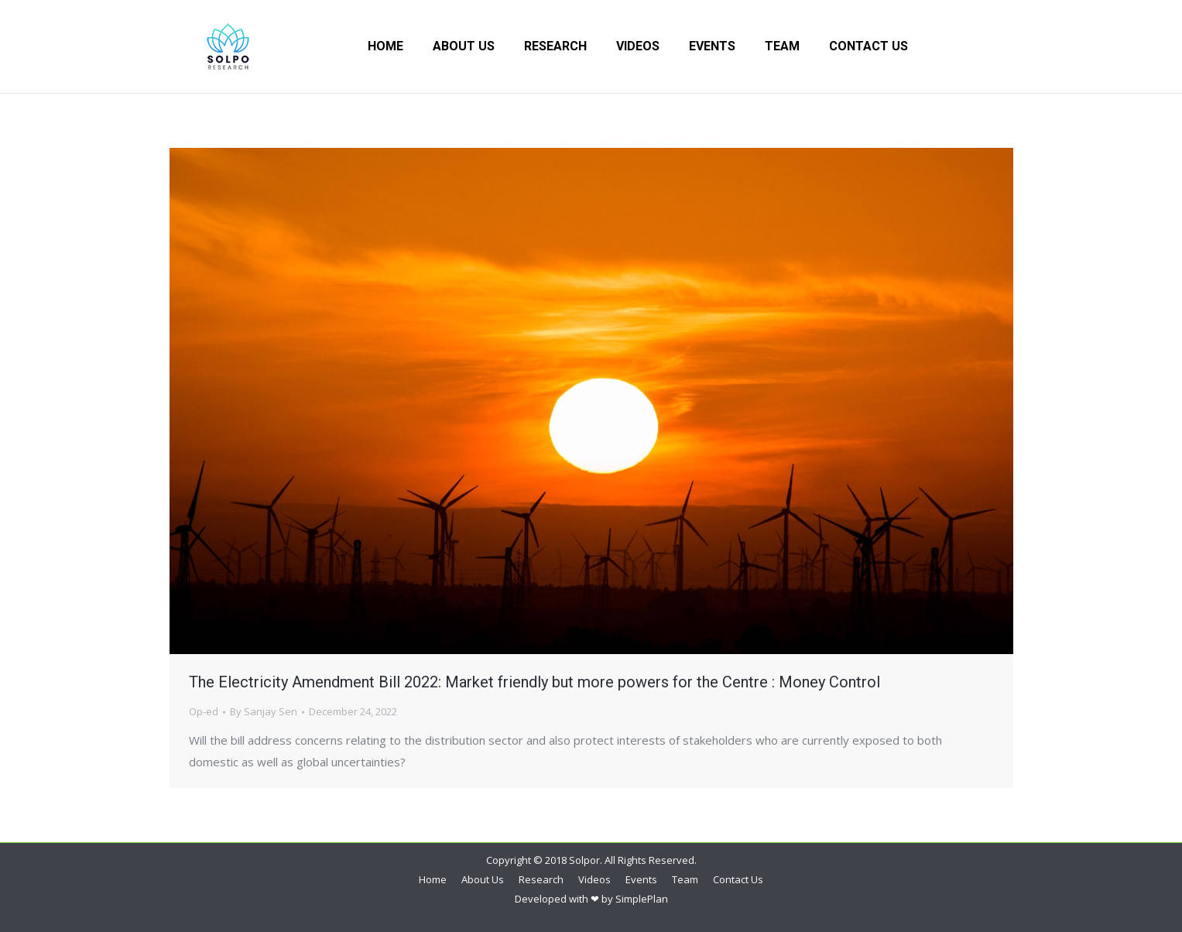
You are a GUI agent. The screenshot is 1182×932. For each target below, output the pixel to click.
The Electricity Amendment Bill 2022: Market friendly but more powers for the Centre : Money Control (534, 682)
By (263, 711)
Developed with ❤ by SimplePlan (591, 899)
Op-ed (203, 711)
